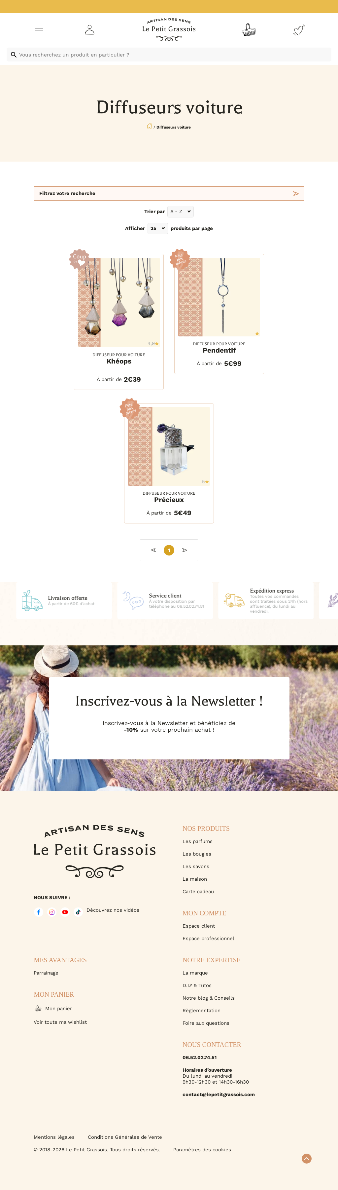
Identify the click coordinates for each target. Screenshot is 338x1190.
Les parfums (198, 841)
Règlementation (201, 1011)
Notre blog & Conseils (209, 998)
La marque (195, 973)
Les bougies (197, 854)
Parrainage (46, 973)
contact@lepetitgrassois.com (219, 1094)
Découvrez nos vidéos (112, 910)
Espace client (199, 926)
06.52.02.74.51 (200, 1057)
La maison (195, 879)
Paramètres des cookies (202, 1150)
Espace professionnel (208, 938)
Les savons (196, 866)
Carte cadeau (198, 892)
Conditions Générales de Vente (125, 1137)
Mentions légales (54, 1137)
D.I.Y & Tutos (197, 985)
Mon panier (53, 1008)
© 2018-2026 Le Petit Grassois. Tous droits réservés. (97, 1150)
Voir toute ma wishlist (60, 1022)
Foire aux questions (206, 1023)
